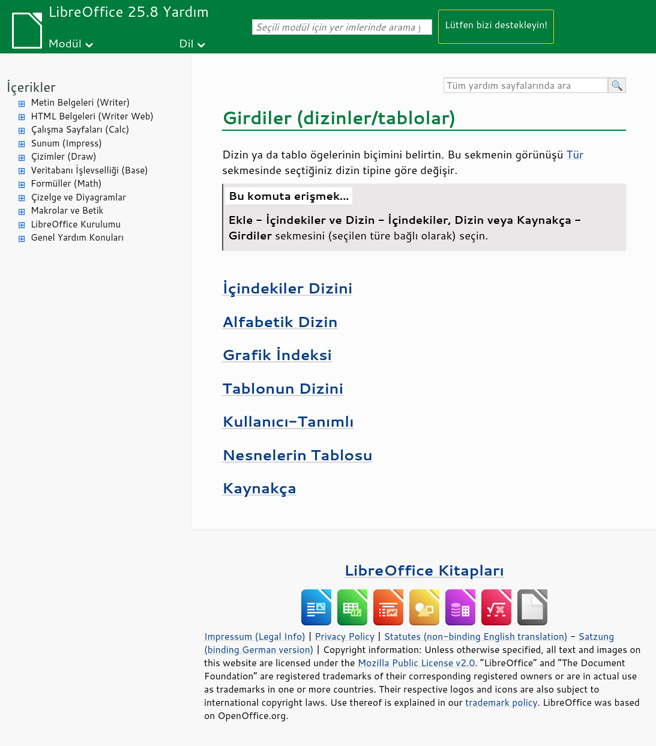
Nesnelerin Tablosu (297, 454)
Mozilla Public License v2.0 (416, 662)
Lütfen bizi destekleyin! (496, 24)
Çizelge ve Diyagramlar (78, 197)
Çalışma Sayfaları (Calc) (80, 129)
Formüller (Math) (66, 183)
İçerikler (31, 86)
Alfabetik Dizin (280, 321)
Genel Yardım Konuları (77, 237)
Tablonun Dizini (282, 388)
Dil (186, 43)
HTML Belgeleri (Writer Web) (92, 116)
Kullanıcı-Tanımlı (288, 421)
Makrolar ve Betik (67, 210)
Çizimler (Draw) (64, 156)
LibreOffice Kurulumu (76, 224)
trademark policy (501, 702)
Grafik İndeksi (277, 354)
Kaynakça (259, 487)
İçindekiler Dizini (287, 287)
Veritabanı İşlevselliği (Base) (89, 170)
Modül (65, 43)
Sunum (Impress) (66, 143)
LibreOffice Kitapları (424, 569)
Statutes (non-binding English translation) (475, 636)
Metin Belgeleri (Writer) (80, 102)
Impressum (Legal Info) (254, 636)
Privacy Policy (344, 636)
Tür (575, 154)
